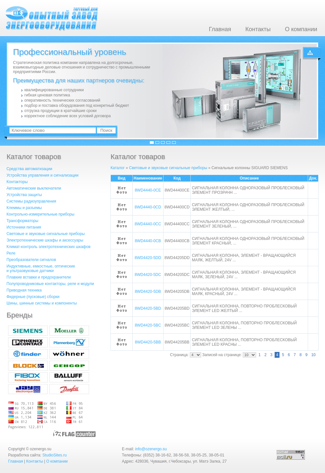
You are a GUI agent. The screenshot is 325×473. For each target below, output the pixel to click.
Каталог (117, 168)
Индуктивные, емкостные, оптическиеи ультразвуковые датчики (40, 268)
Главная (220, 29)
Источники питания (23, 227)
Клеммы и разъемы (24, 207)
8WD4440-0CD (148, 207)
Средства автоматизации (29, 169)
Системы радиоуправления (31, 201)
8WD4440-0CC (148, 224)
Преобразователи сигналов (31, 259)
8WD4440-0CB (148, 241)
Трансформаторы (22, 220)
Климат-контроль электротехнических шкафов (48, 246)
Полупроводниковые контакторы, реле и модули (50, 283)
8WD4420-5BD (148, 308)
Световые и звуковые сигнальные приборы (45, 233)
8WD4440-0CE (148, 190)
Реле (10, 253)
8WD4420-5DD (148, 257)
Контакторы (17, 182)
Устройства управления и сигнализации (42, 175)
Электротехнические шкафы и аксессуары (44, 240)
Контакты (258, 29)
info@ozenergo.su (151, 449)
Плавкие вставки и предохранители (38, 277)
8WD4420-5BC (148, 325)
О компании (301, 29)
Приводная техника (24, 290)
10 (313, 355)
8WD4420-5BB (148, 342)
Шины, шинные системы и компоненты (41, 303)
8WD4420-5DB (148, 291)
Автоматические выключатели (33, 188)
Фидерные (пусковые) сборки (32, 296)
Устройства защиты (24, 195)
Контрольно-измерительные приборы (40, 214)
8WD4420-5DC (148, 274)
